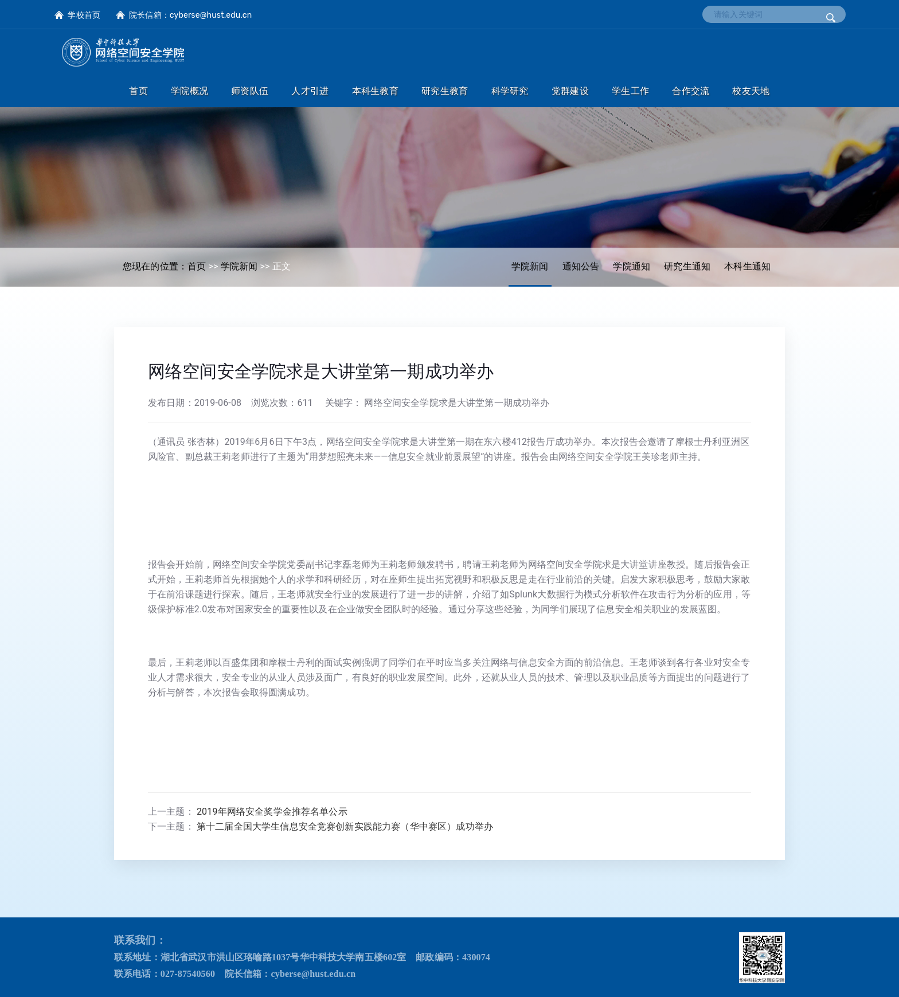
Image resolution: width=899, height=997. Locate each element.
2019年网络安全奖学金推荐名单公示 (272, 811)
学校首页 (84, 15)
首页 (196, 266)
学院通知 (631, 266)
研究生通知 (687, 266)
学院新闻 (530, 266)
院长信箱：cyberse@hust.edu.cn (190, 15)
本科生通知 (747, 266)
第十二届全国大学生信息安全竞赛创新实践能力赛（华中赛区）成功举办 (345, 826)
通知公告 (581, 266)
